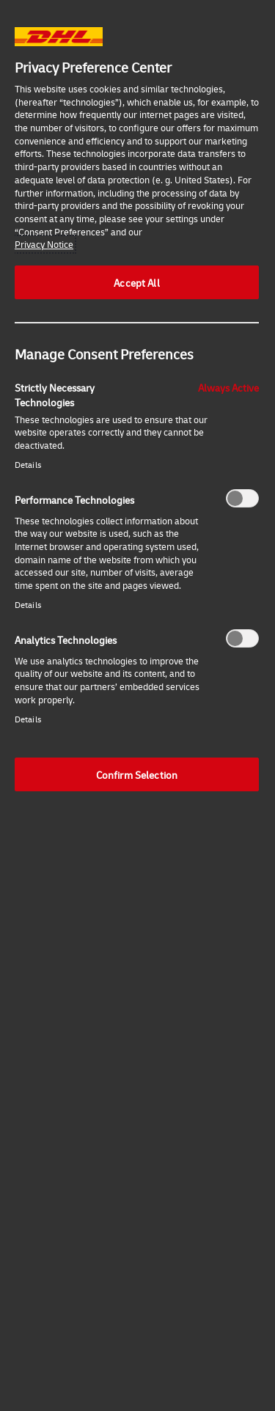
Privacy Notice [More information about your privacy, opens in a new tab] (44, 244)
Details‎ (28, 464)
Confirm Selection (136, 774)
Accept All (136, 282)
